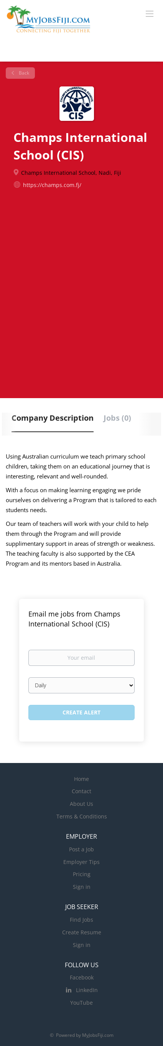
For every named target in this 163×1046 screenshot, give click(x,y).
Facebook (82, 977)
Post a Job (81, 849)
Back (23, 73)
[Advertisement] (81, 288)
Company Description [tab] (53, 418)
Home (81, 778)
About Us (81, 803)
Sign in (82, 886)
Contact (81, 791)
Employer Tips (81, 861)
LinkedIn (87, 990)
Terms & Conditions (81, 816)
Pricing (82, 874)
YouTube (81, 1002)
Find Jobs (81, 919)
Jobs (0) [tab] (117, 418)
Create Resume (81, 932)
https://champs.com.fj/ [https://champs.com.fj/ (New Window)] (52, 185)
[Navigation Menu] (149, 13)
